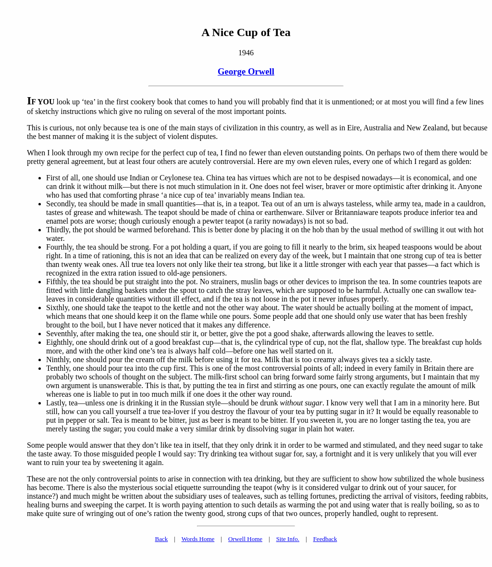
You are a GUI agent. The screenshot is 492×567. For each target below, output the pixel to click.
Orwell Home (245, 538)
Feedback (325, 538)
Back (161, 538)
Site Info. (287, 538)
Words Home (198, 538)
